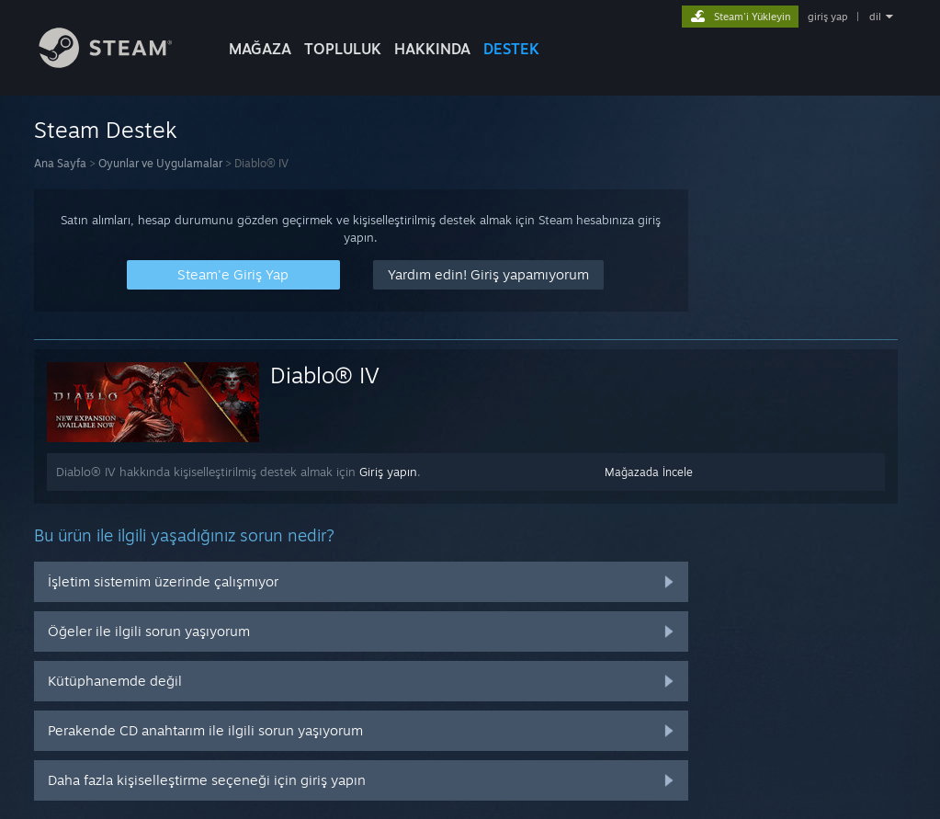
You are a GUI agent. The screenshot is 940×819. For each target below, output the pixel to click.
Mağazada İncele (649, 472)
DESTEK (511, 49)
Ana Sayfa (60, 163)
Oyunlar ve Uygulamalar (160, 163)
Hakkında (432, 49)
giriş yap (827, 16)
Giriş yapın (388, 471)
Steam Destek (105, 129)
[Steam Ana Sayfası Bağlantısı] (119, 63)
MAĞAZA (260, 49)
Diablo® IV (324, 375)
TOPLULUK (342, 49)
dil (875, 16)
